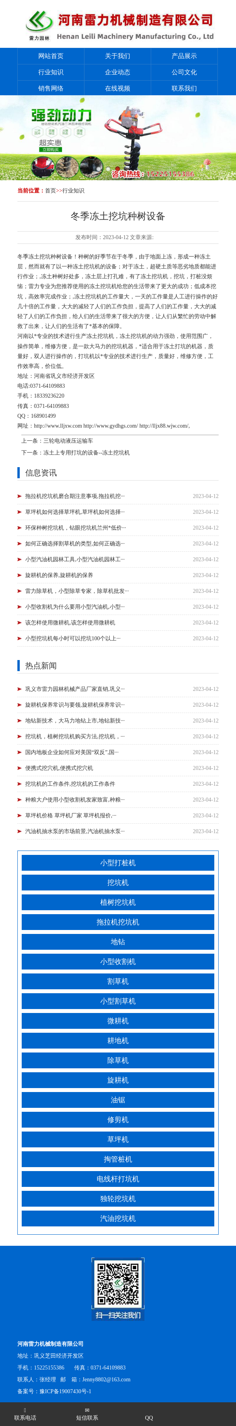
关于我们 (117, 56)
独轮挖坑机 (118, 1199)
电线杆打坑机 (118, 1179)
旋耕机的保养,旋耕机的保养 (59, 575)
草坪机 (118, 1139)
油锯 (118, 1100)
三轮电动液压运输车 (68, 441)
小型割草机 (118, 1001)
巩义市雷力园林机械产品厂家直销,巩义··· (75, 689)
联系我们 (184, 88)
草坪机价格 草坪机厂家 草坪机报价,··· (70, 816)
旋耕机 (118, 1080)
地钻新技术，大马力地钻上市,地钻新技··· (75, 721)
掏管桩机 (118, 1159)
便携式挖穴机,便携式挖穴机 (59, 768)
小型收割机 (118, 962)
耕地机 (118, 1041)
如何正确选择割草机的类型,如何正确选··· (75, 544)
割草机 (118, 981)
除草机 (118, 1060)
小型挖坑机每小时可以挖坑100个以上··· (73, 638)
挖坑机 (118, 883)
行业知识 (51, 72)
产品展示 (184, 56)
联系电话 (25, 1414)
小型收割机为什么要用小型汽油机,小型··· (75, 607)
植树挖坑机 (118, 902)
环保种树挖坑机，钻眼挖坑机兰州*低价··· (75, 528)
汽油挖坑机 (118, 1218)
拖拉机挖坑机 (118, 922)
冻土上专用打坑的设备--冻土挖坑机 (86, 453)
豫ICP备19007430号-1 (65, 1391)
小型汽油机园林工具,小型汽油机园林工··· (75, 559)
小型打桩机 (118, 863)
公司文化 (184, 72)
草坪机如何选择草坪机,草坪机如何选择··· (75, 512)
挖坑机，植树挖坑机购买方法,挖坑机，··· (75, 736)
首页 (50, 191)
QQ (149, 1418)
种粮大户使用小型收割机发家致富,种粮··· (75, 800)
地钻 (118, 942)
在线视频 (117, 88)
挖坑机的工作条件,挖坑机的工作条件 (70, 784)
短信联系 (87, 1414)
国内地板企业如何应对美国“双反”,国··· (71, 752)
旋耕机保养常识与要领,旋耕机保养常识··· (75, 705)
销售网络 (51, 88)
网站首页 (51, 56)
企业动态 (117, 72)
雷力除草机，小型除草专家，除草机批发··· (77, 591)
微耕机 (118, 1021)
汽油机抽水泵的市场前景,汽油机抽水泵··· (75, 831)
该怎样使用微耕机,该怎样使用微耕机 (70, 623)
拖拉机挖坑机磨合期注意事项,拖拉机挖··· (75, 496)
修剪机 (118, 1120)
